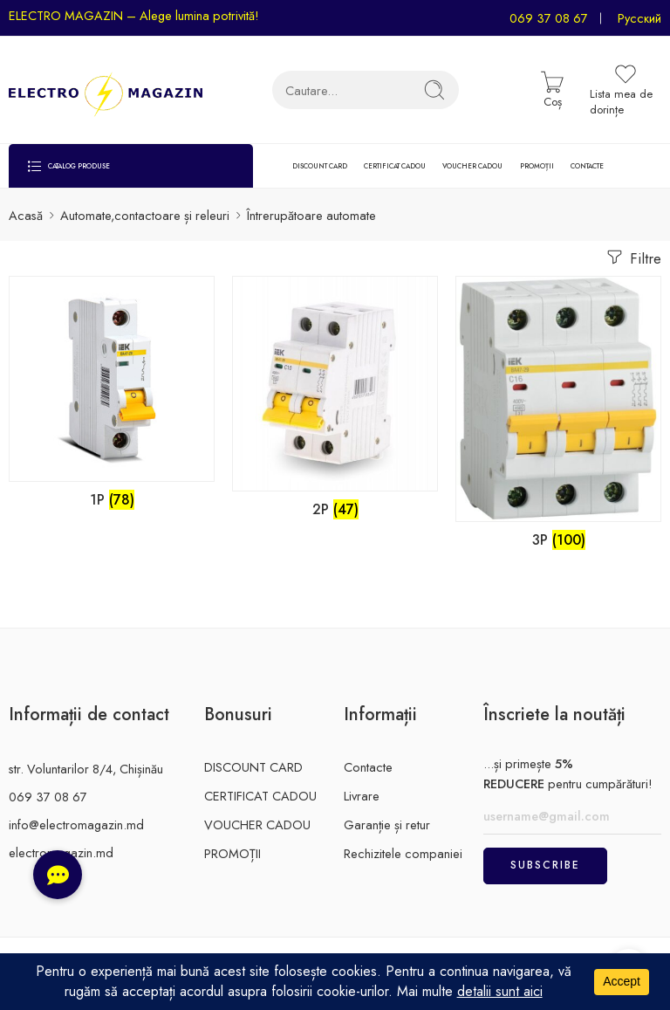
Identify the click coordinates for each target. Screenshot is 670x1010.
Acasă (26, 215)
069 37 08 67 (548, 18)
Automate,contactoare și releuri (144, 215)
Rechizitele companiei (403, 853)
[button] (57, 874)
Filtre (632, 257)
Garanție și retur (387, 824)
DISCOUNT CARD (319, 166)
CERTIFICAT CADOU (395, 166)
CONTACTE (587, 166)
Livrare (361, 796)
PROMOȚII (537, 166)
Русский (639, 18)
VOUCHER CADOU (472, 166)
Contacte (368, 767)
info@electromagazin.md (76, 824)
